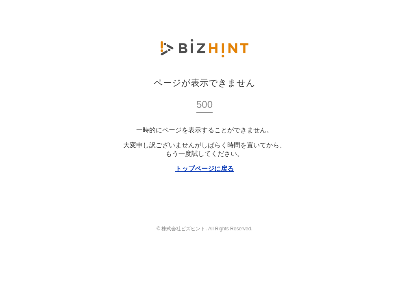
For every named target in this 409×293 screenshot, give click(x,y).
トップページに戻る (204, 168)
